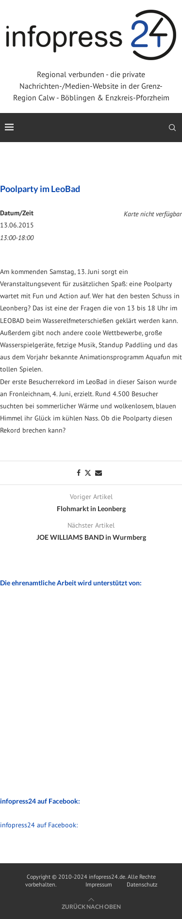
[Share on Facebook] (79, 472)
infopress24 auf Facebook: (39, 825)
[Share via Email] (98, 472)
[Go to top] (91, 906)
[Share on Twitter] (87, 472)
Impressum (98, 884)
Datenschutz (142, 884)
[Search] (172, 127)
